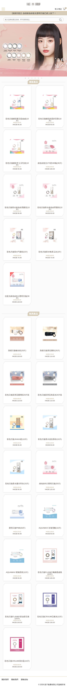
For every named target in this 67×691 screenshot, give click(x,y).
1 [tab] (25, 78)
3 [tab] (32, 78)
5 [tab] (38, 78)
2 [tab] (28, 78)
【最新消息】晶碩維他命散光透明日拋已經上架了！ (33, 13)
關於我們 (5, 679)
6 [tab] (42, 78)
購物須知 (24, 679)
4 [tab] (35, 78)
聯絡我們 (14, 679)
